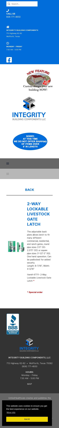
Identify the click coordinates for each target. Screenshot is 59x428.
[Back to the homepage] (29, 108)
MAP (29, 384)
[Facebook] (9, 61)
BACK (29, 190)
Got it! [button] (27, 419)
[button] (7, 163)
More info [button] (11, 412)
